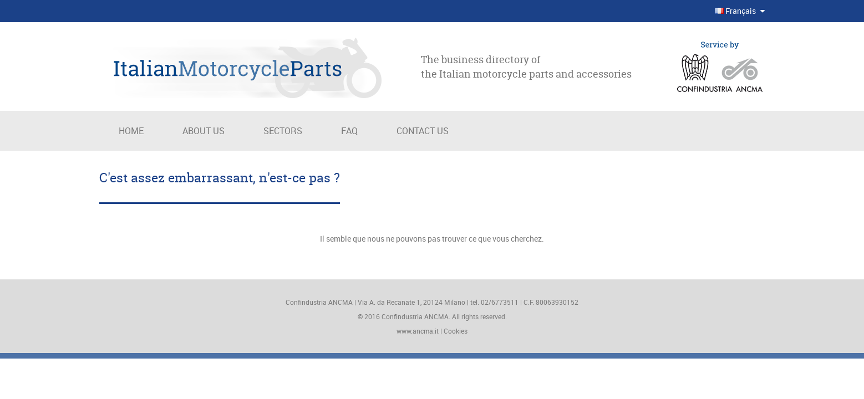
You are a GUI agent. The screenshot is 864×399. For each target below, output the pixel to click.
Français (736, 11)
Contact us (423, 131)
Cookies (455, 330)
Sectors (282, 131)
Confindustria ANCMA (415, 316)
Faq (349, 131)
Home (131, 131)
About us (203, 131)
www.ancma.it (418, 330)
